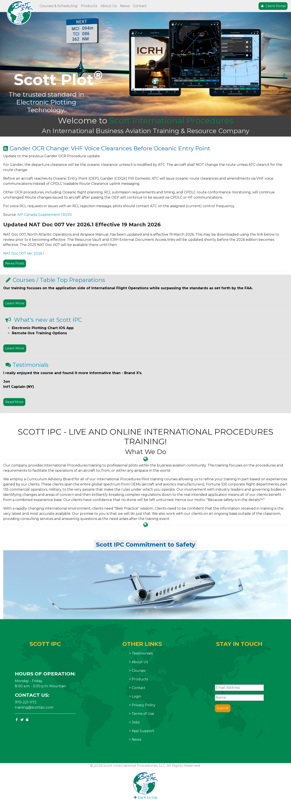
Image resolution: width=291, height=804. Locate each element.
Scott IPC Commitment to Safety (145, 544)
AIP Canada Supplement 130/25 (44, 215)
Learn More (14, 303)
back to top (146, 797)
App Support (143, 731)
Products (89, 6)
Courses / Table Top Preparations (59, 280)
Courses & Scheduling (58, 6)
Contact (140, 6)
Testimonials (30, 364)
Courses (139, 671)
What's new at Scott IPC (47, 319)
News (125, 6)
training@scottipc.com (34, 707)
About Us (109, 6)
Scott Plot (58, 79)
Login (136, 696)
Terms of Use (143, 714)
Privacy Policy (143, 705)
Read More (14, 402)
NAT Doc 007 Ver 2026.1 (23, 253)
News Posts (14, 263)
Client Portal (273, 6)
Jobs (135, 722)
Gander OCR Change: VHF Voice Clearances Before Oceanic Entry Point (110, 148)
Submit (223, 708)
